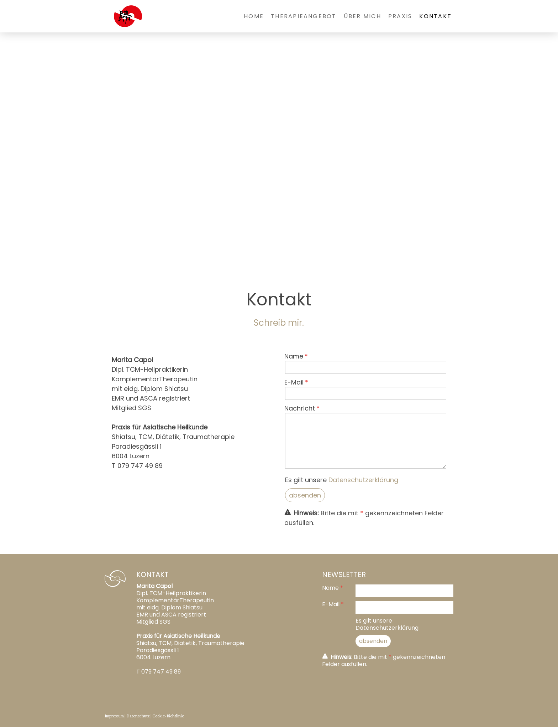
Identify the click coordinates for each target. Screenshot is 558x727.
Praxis (400, 16)
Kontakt (435, 16)
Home (254, 16)
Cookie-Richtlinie (168, 715)
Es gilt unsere (341, 479)
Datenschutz (138, 715)
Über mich (362, 16)
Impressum (114, 715)
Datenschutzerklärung (363, 479)
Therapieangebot (304, 16)
